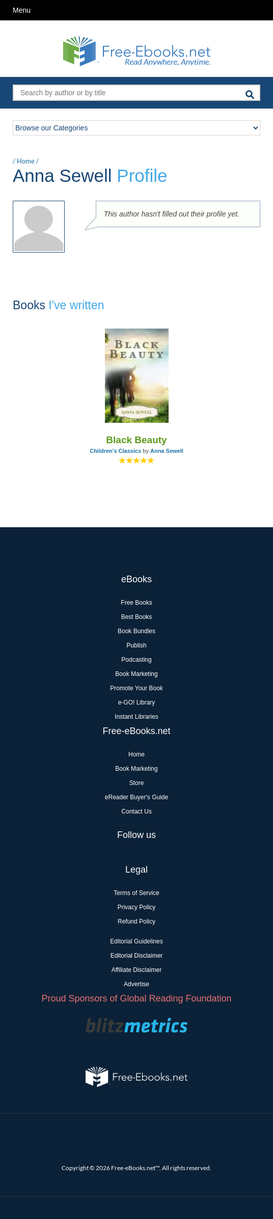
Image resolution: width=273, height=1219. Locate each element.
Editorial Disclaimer (137, 955)
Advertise (136, 984)
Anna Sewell (166, 451)
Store (136, 783)
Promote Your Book (136, 688)
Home (26, 161)
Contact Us (136, 811)
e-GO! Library (136, 702)
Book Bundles (136, 631)
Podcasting (136, 659)
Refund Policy (136, 921)
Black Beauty (136, 440)
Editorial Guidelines (136, 941)
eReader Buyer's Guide (136, 797)
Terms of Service (136, 893)
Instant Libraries (136, 716)
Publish (136, 645)
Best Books (136, 616)
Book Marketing (136, 674)
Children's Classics (115, 451)
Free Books (136, 602)
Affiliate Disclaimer (136, 969)
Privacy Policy (137, 907)
